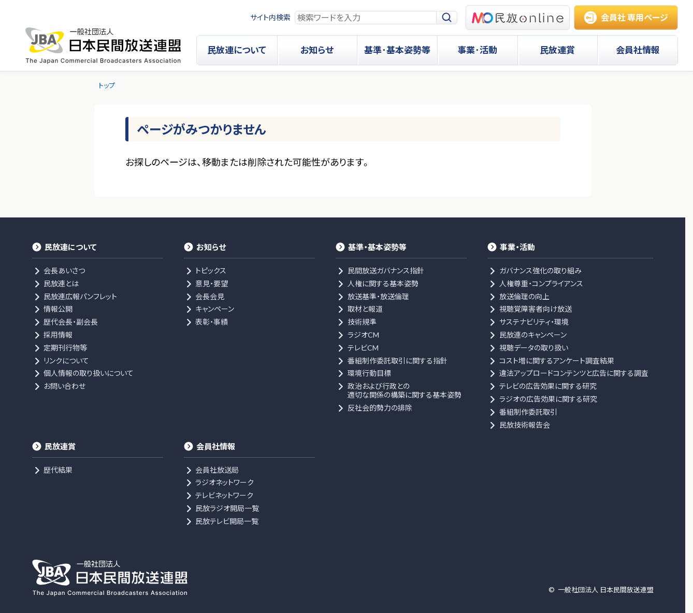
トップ (106, 85)
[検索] (447, 18)
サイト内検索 (270, 17)
